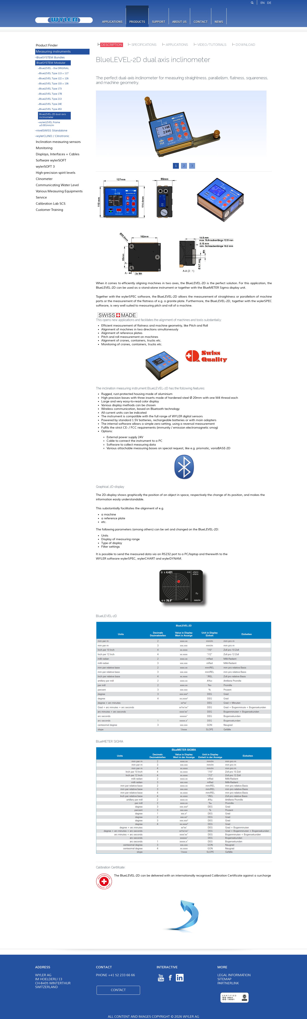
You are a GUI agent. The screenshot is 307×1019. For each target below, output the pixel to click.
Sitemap (224, 979)
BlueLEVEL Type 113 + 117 (53, 73)
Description (111, 45)
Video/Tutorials (211, 44)
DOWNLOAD (245, 44)
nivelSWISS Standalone (51, 130)
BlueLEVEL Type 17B (50, 93)
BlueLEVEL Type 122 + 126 (53, 78)
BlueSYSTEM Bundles (50, 57)
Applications (112, 22)
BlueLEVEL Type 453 (50, 109)
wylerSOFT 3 (45, 166)
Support (158, 22)
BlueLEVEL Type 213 (50, 98)
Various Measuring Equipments (59, 191)
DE (269, 3)
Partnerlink (228, 983)
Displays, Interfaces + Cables (57, 154)
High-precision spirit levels (55, 173)
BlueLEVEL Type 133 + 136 (53, 83)
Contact (201, 22)
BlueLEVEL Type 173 (50, 88)
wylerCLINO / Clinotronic (52, 136)
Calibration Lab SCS (50, 203)
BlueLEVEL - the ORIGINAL (54, 68)
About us (179, 22)
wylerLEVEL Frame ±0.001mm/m (49, 124)
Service (41, 197)
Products (137, 22)
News (219, 22)
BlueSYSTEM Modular (50, 63)
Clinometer (44, 179)
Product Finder (47, 45)
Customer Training (49, 210)
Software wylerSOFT (51, 160)
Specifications (144, 44)
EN (263, 3)
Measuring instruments (53, 51)
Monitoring (44, 148)
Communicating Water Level (57, 185)
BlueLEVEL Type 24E (50, 103)
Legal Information (234, 975)
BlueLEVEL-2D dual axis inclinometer (52, 116)
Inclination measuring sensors (58, 142)
